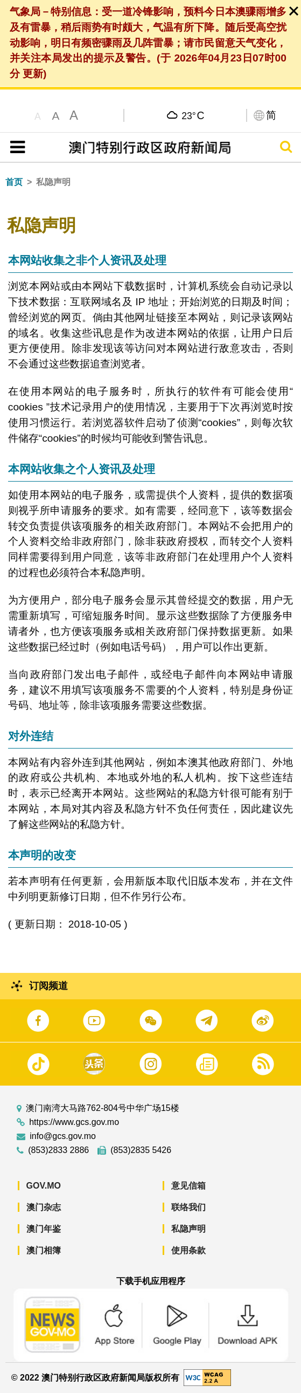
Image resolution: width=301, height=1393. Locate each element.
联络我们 (188, 1207)
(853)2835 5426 (140, 1150)
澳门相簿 (43, 1250)
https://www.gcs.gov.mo (74, 1122)
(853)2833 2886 (58, 1150)
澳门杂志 (43, 1207)
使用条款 (188, 1250)
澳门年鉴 (43, 1228)
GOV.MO (43, 1185)
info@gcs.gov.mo (63, 1136)
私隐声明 (188, 1228)
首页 (14, 182)
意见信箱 (188, 1185)
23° (192, 115)
